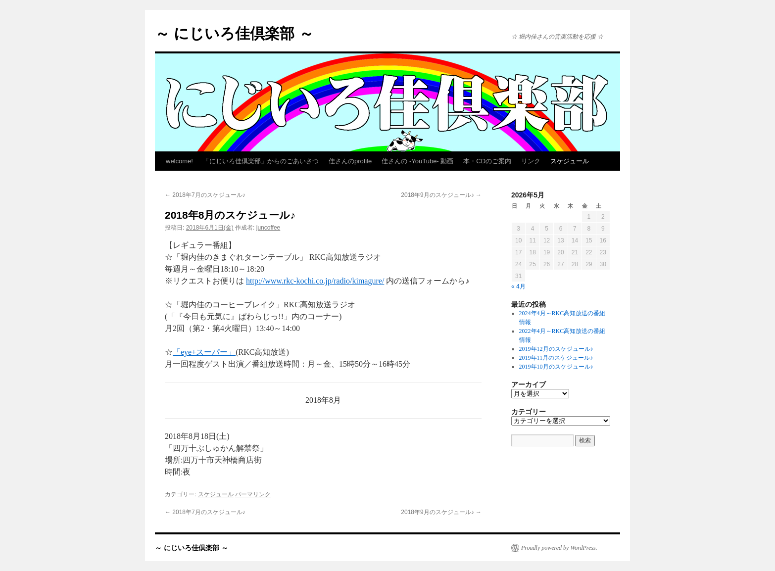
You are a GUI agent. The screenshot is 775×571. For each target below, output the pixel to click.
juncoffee (268, 227)
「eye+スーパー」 (204, 352)
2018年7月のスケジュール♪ (205, 194)
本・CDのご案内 (487, 161)
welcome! (179, 161)
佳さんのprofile (350, 161)
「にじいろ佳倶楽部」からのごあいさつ (261, 161)
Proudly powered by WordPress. (559, 547)
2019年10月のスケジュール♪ (556, 366)
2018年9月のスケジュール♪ (441, 194)
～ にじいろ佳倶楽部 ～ (234, 33)
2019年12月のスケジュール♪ (556, 348)
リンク (530, 161)
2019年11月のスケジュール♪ (556, 357)
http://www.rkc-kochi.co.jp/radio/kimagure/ (315, 281)
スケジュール (569, 161)
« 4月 (518, 286)
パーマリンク (253, 494)
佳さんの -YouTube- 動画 (417, 161)
